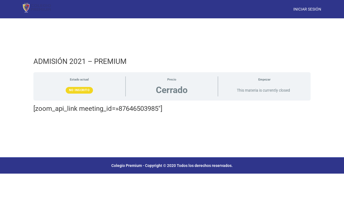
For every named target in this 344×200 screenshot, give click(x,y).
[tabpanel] (172, 109)
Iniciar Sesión (307, 9)
